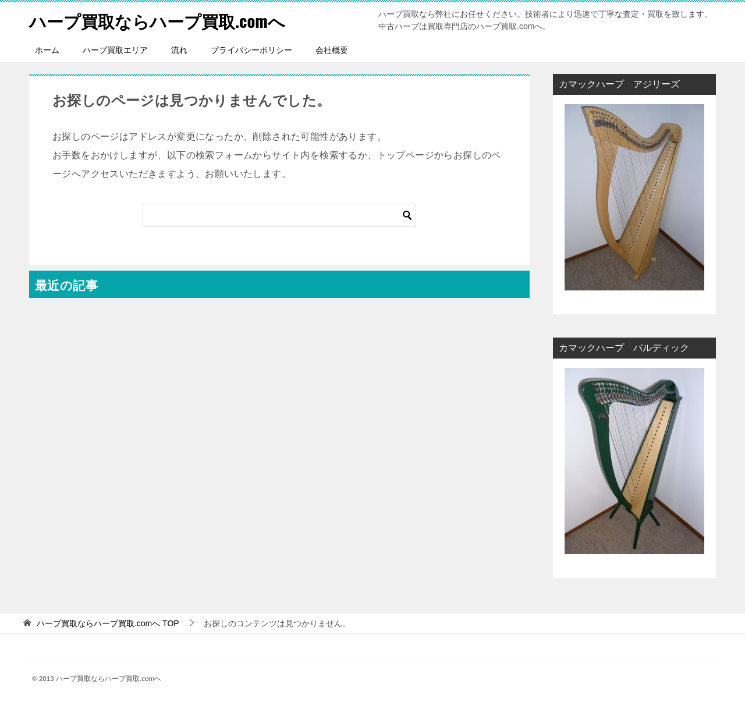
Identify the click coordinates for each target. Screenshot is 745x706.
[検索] (279, 215)
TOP (108, 623)
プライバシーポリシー (251, 50)
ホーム (47, 50)
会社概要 (331, 50)
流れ (179, 50)
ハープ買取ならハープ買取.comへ (161, 20)
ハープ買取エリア (115, 50)
